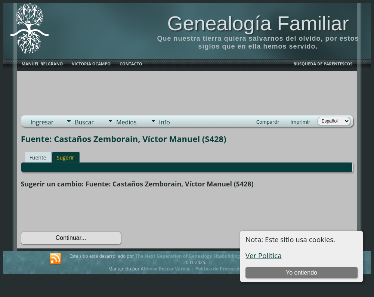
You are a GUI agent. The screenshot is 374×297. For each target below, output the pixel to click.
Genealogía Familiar (258, 23)
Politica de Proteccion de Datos (230, 269)
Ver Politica (263, 255)
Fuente (38, 157)
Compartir (267, 121)
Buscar (84, 122)
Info (164, 122)
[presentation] (78, 210)
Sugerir (65, 157)
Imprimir (300, 121)
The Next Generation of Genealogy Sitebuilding (187, 256)
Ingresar (42, 122)
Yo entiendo (301, 272)
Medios (126, 122)
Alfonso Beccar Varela (164, 269)
